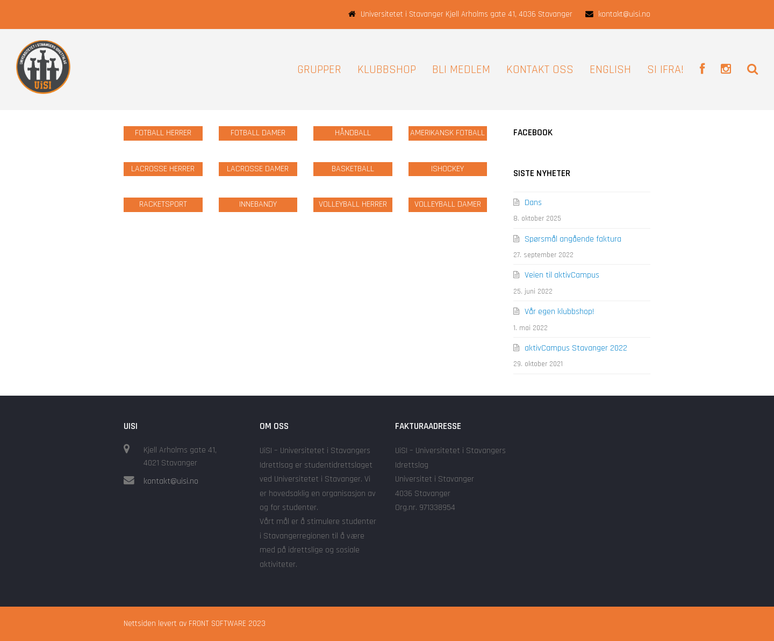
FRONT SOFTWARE (217, 623)
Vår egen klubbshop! (559, 311)
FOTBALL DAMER (258, 133)
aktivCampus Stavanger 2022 (576, 348)
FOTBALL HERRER (163, 133)
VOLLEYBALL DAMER (447, 204)
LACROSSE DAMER (258, 168)
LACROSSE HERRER (163, 168)
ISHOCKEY (447, 168)
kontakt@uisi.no (171, 481)
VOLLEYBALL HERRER (353, 204)
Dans (533, 202)
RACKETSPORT (163, 204)
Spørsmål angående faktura (573, 239)
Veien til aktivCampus (562, 275)
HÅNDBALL (353, 133)
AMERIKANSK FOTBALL (447, 133)
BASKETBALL (353, 168)
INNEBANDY (258, 204)
